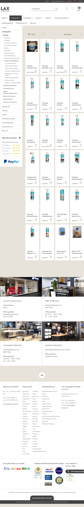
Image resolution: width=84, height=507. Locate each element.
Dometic (25, 419)
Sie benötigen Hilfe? (42, 498)
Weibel (34, 446)
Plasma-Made (35, 435)
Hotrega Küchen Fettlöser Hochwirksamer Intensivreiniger (47, 141)
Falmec (25, 421)
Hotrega (25, 441)
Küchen (48, 18)
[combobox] (44, 9)
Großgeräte (15, 18)
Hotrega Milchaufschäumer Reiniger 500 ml (32, 215)
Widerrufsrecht (47, 406)
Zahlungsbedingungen (58, 1)
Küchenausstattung (61, 18)
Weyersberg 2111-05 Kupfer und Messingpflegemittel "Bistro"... (62, 252)
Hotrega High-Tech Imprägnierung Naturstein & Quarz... (62, 215)
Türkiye (44, 414)
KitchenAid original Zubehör (12, 71)
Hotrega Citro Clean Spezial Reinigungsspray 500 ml (47, 252)
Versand (69, 1)
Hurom (25, 446)
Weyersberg (36, 449)
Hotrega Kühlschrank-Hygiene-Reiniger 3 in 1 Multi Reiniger (77, 141)
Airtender (26, 391)
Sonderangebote (7, 23)
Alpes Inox (26, 394)
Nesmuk (35, 396)
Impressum (45, 399)
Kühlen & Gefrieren (9, 96)
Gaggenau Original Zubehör (12, 83)
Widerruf (45, 396)
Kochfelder (7, 40)
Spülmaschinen (8, 99)
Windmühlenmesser (36, 451)
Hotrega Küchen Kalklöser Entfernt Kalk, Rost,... (62, 141)
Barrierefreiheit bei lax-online (49, 392)
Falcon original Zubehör (11, 68)
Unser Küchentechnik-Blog (51, 416)
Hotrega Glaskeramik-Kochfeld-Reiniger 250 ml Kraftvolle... (77, 104)
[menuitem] (44, 9)
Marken (4, 18)
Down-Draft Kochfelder (10, 45)
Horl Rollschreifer (27, 437)
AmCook (25, 396)
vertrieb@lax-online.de (10, 404)
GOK (24, 429)
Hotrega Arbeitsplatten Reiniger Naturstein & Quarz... (47, 215)
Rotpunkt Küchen (35, 415)
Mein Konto (46, 409)
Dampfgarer (7, 50)
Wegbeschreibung (48, 424)
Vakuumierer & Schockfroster (12, 58)
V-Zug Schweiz (35, 442)
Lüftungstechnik (8, 88)
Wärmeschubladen (9, 53)
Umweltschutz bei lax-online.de (49, 420)
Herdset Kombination (10, 56)
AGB (43, 401)
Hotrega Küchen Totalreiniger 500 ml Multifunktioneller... (47, 104)
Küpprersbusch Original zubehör (11, 74)
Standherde (7, 38)
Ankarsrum (26, 399)
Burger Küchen (25, 415)
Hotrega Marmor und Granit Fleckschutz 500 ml (76, 215)
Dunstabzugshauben (10, 85)
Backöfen (6, 48)
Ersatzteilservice (21, 23)
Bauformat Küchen (26, 405)
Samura (34, 421)
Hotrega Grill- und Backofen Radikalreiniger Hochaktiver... (32, 178)
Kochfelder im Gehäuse (10, 43)
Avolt (24, 401)
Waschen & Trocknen (10, 102)
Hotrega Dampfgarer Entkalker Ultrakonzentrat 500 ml (47, 178)
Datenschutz (46, 404)
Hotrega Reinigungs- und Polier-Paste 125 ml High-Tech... (32, 141)
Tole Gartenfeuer (36, 430)
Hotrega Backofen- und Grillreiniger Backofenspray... (47, 67)
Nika (33, 399)
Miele (34, 394)
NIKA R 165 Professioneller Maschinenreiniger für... (77, 252)
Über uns (33, 23)
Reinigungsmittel (9, 80)
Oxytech (35, 411)
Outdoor (38, 18)
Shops (47, 1)
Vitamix (34, 439)
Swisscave (35, 426)
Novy (34, 406)
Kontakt (80, 1)
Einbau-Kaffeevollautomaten (10, 92)
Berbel (25, 409)
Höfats (25, 444)
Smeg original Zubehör (11, 66)
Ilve (24, 449)
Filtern (31, 34)
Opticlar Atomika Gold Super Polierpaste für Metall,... (32, 67)
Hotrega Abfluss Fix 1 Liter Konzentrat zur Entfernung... (32, 252)
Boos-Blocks (27, 411)
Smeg (34, 424)
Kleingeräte (27, 18)
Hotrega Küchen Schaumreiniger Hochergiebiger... (62, 104)
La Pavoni (26, 454)
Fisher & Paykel (25, 425)
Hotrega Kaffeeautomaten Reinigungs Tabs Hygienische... (77, 178)
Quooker (35, 419)
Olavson (35, 409)
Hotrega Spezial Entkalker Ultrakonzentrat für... (62, 178)
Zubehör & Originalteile (11, 61)
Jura (24, 451)
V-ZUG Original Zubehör (11, 77)
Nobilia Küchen (34, 402)
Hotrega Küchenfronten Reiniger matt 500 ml (77, 67)
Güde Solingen (25, 432)
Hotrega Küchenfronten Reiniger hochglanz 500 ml (32, 104)
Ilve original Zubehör (10, 63)
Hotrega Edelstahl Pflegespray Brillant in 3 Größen (61, 67)
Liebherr (35, 391)
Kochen (5, 35)
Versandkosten (37, 492)
